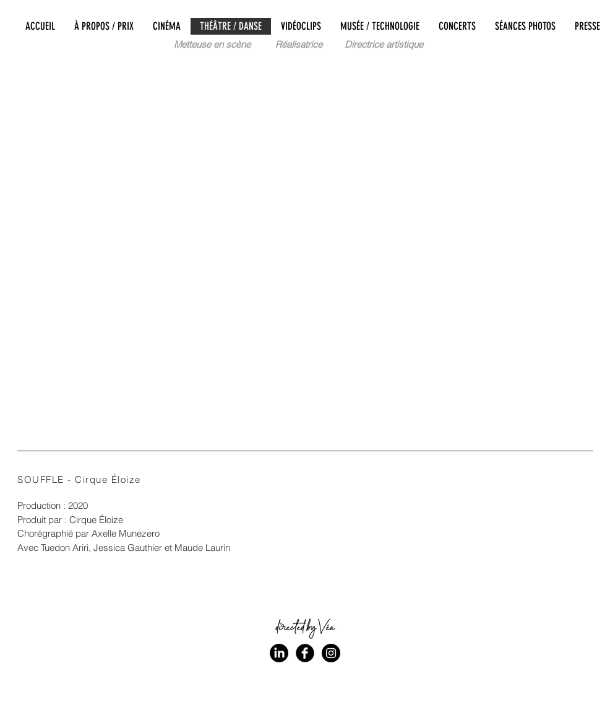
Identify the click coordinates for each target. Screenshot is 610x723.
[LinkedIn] (279, 653)
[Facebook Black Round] (305, 653)
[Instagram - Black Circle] (331, 653)
